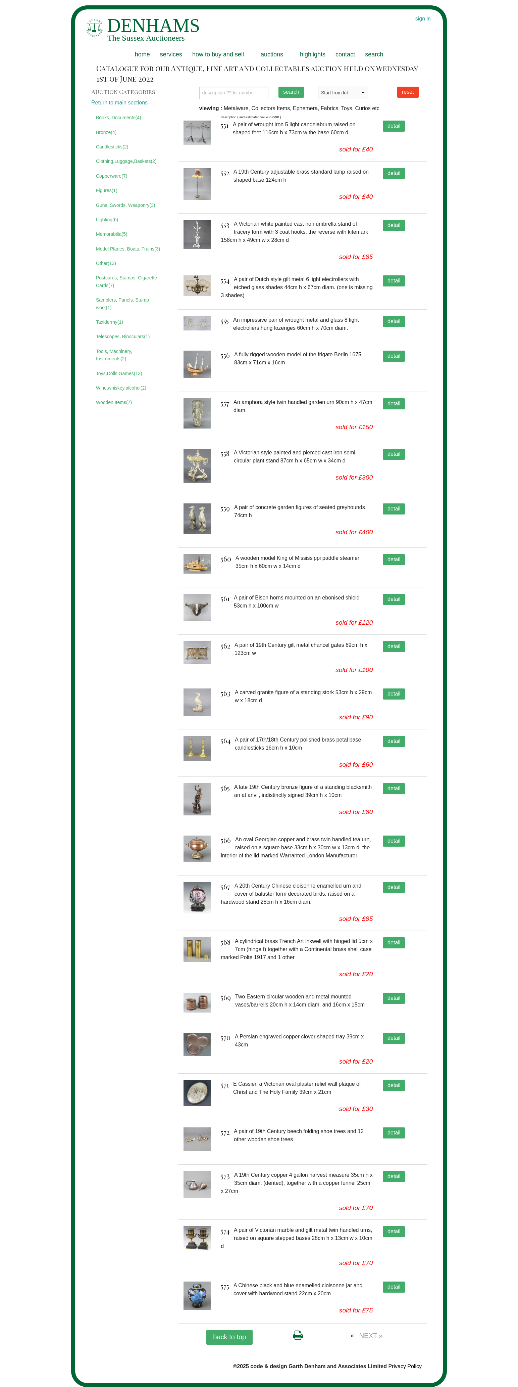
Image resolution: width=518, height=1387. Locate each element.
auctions (272, 54)
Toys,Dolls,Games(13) (119, 373)
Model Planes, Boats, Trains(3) (128, 249)
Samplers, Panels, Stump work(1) (122, 303)
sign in (423, 18)
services (171, 54)
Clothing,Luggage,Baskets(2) (126, 161)
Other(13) (106, 263)
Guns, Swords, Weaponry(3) (125, 205)
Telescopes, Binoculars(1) (123, 336)
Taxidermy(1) (109, 322)
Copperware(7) (111, 176)
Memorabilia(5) (111, 234)
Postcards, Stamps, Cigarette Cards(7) (126, 281)
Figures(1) (106, 190)
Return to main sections (119, 102)
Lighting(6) (107, 219)
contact (345, 54)
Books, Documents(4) (118, 117)
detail (393, 126)
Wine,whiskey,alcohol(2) (121, 388)
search (374, 54)
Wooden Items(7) (114, 402)
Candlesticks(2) (112, 146)
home (142, 54)
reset (408, 92)
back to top (229, 1337)
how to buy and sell (218, 54)
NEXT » (371, 1335)
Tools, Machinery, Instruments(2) (114, 355)
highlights (312, 54)
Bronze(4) (106, 132)
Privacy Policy (405, 1366)
